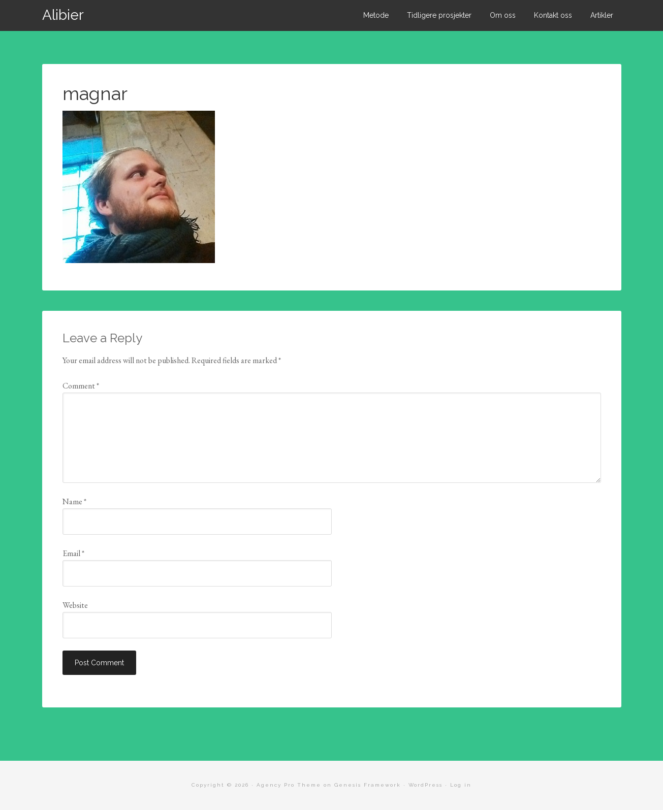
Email (73, 553)
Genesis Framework (367, 785)
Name (74, 501)
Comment (80, 385)
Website (75, 605)
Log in (460, 785)
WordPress (425, 785)
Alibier (63, 15)
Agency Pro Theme (289, 785)
